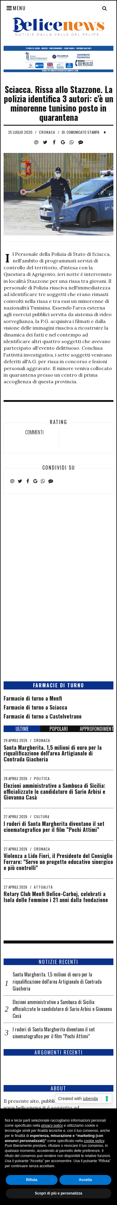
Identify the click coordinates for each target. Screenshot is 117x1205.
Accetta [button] (85, 1180)
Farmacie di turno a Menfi (33, 698)
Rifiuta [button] (31, 1180)
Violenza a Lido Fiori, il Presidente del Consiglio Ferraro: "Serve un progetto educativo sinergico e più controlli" (58, 862)
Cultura (42, 816)
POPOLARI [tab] (59, 728)
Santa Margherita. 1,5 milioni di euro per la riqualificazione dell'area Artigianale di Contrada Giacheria (53, 753)
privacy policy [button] (52, 1125)
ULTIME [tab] (22, 728)
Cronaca (47, 132)
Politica (42, 778)
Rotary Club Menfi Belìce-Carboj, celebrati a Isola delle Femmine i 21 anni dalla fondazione (56, 897)
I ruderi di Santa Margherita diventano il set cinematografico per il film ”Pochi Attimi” (54, 826)
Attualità (43, 887)
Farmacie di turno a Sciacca (35, 707)
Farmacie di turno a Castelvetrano (43, 716)
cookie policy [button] (94, 1141)
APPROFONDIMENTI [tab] (96, 728)
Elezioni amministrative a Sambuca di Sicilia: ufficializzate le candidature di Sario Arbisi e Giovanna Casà (54, 791)
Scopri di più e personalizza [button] (58, 1193)
